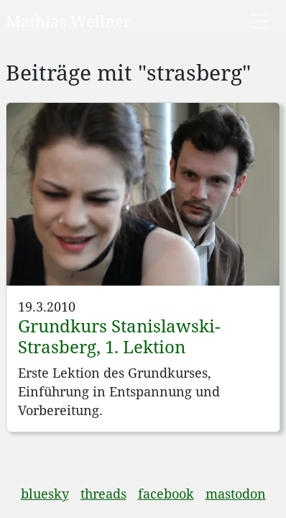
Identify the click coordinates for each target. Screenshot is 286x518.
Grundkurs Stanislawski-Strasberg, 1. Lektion (119, 336)
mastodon (236, 493)
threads (103, 493)
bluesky (45, 493)
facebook (166, 493)
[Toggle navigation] (259, 21)
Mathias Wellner (68, 21)
